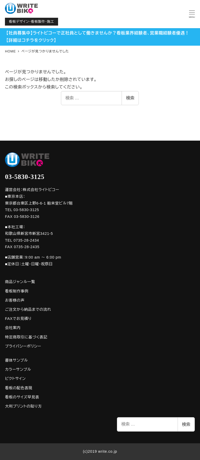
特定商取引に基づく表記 (26, 337)
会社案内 (13, 328)
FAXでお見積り (18, 318)
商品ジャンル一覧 (20, 282)
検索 (130, 98)
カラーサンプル (18, 369)
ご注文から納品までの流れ (28, 309)
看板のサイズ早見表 (22, 397)
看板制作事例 (16, 291)
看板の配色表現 (18, 388)
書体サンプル (16, 360)
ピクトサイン (15, 379)
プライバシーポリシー (23, 346)
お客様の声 (14, 300)
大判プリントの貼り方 (23, 406)
